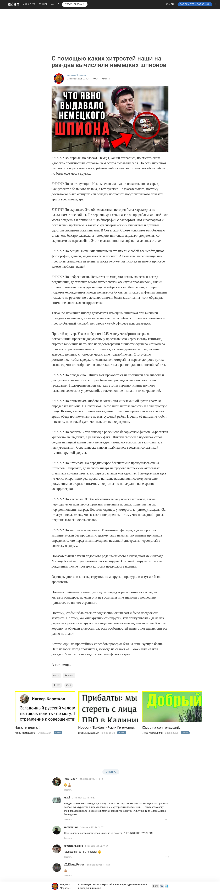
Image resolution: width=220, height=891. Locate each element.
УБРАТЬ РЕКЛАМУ (74, 4)
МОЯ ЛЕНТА (29, 4)
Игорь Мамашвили (25, 732)
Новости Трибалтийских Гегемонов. (106, 727)
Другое (69, 675)
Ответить (68, 790)
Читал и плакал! (27, 727)
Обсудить (111, 772)
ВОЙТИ (170, 4)
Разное (56, 675)
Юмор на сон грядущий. (161, 727)
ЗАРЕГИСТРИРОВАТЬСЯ (195, 4)
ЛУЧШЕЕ (43, 4)
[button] (215, 4)
